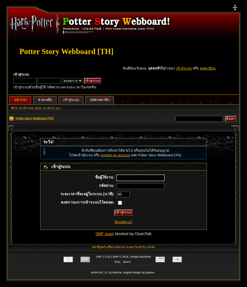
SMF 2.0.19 (103, 256)
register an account (115, 155)
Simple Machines (140, 256)
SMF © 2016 (120, 256)
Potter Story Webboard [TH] (66, 51)
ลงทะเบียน (208, 68)
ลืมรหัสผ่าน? (123, 222)
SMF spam (104, 234)
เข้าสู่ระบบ (184, 68)
